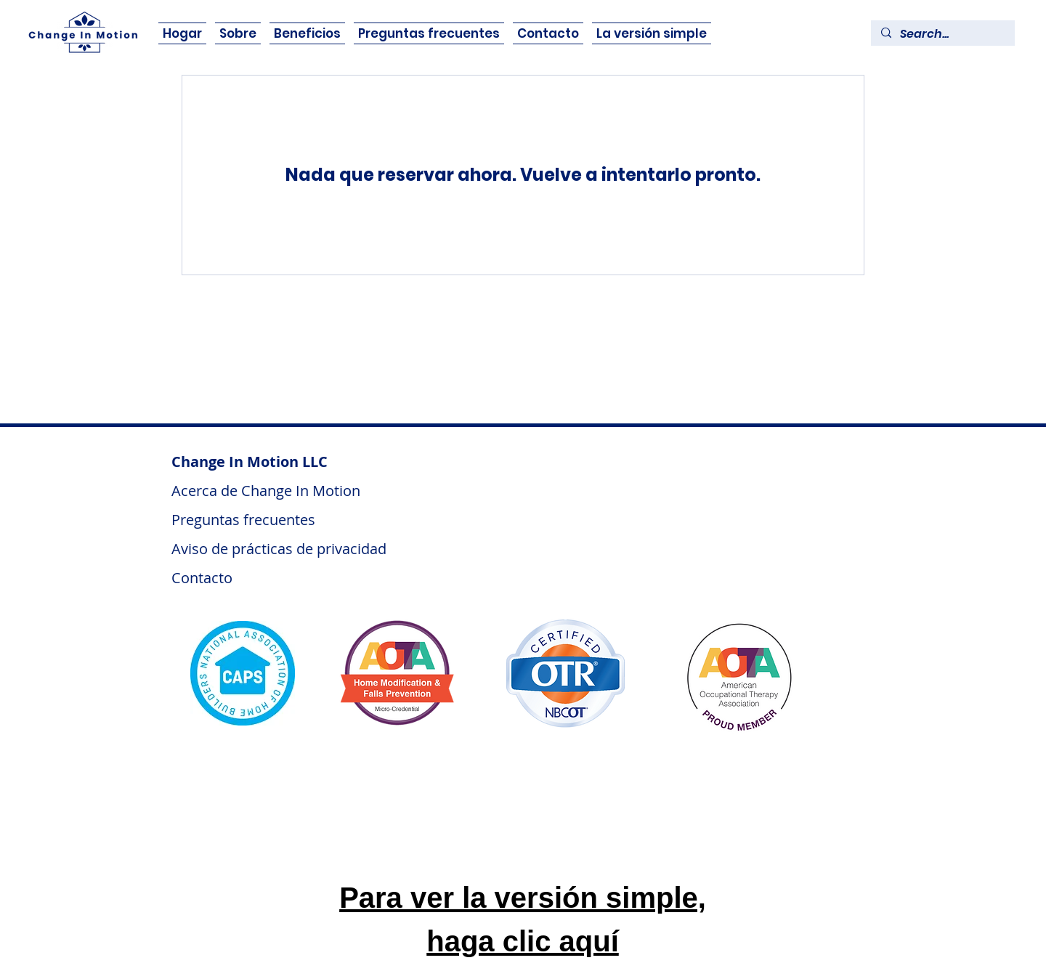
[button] (307, 33)
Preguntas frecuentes (243, 519)
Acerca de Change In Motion (267, 490)
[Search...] (942, 34)
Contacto (201, 578)
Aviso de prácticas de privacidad (278, 548)
